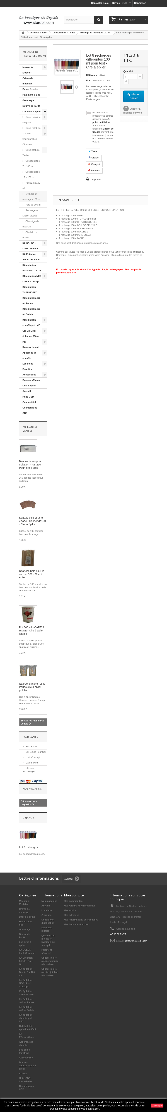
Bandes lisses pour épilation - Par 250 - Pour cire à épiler (31, 464)
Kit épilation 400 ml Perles (31, 301)
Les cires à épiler (32, 111)
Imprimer (96, 179)
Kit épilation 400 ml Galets (31, 312)
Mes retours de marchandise (79, 905)
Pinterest (94, 170)
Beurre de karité (31, 106)
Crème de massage (28, 81)
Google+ (94, 164)
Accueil (27, 391)
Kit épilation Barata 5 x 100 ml (32, 268)
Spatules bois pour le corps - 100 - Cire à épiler (31, 574)
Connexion (140, 3)
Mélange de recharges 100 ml (31, 196)
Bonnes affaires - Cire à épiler (32, 383)
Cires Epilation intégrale (31, 120)
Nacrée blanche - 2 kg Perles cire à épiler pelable (32, 687)
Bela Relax (31, 746)
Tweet (92, 151)
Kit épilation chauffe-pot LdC (31, 323)
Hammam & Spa (31, 94)
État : (89, 80)
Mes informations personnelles (81, 919)
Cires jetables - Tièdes (32, 153)
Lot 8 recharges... (29, 847)
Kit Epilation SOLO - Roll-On (31, 257)
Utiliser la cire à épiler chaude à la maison (50, 961)
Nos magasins (32, 788)
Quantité (128, 71)
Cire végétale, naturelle (31, 224)
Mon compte (74, 895)
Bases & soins (30, 89)
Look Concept (32, 757)
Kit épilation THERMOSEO (30, 290)
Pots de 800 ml (33, 204)
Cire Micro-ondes (30, 235)
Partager (93, 157)
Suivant (76, 87)
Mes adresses (71, 915)
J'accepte (157, 1105)
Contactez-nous (100, 3)
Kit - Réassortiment (31, 344)
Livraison (47, 910)
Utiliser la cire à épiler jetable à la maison (50, 972)
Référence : (92, 75)
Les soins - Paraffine (29, 366)
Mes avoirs (70, 910)
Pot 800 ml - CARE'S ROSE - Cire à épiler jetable (31, 630)
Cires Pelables (32, 128)
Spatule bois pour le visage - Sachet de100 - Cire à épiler (32, 521)
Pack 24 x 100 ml (31, 185)
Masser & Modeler (28, 70)
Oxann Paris (31, 762)
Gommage (28, 100)
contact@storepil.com (136, 941)
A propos (47, 915)
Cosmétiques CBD (30, 410)
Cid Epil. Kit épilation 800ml (31, 333)
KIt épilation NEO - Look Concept (32, 279)
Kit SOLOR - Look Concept (30, 246)
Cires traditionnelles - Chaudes (30, 139)
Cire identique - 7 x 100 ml (32, 164)
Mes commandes (73, 901)
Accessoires (29, 374)
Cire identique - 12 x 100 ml (32, 174)
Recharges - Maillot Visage (30, 213)
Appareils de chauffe (30, 355)
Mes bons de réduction (76, 924)
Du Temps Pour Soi (35, 752)
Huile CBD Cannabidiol (29, 399)
